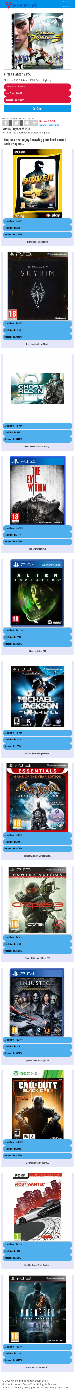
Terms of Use (40, 1387)
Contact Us (63, 1387)
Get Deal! (37, 108)
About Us (7, 1387)
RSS (52, 1387)
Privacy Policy (22, 1387)
